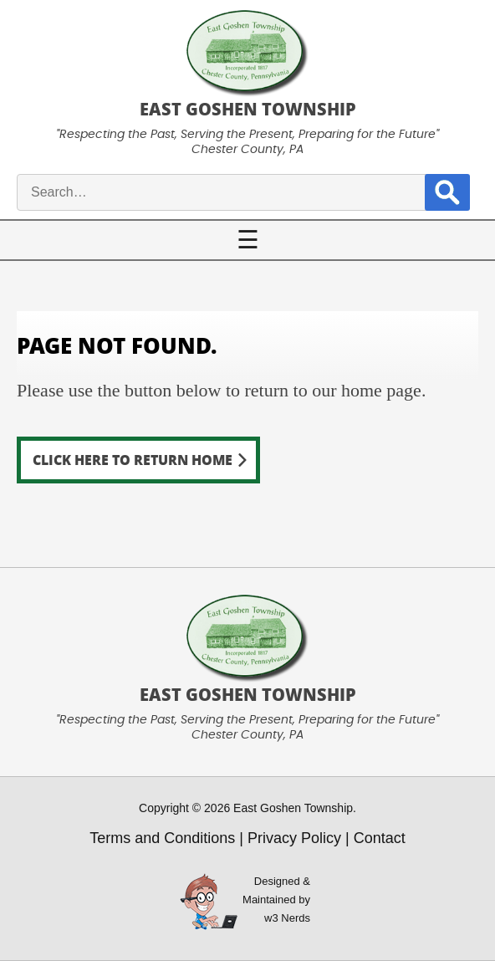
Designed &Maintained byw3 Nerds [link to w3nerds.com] (276, 899)
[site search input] (236, 192)
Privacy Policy (294, 838)
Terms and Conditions (162, 838)
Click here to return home (132, 459)
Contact (380, 838)
